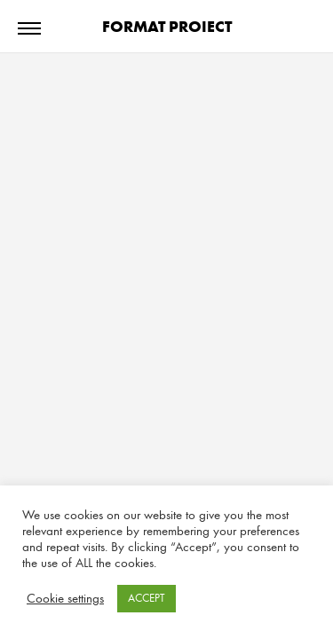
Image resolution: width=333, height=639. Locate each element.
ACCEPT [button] (146, 598)
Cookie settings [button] (65, 598)
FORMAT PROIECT (167, 26)
